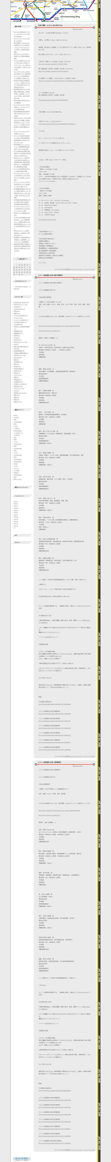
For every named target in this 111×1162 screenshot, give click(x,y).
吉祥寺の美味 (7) (19, 368)
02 (19, 264)
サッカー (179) (18, 318)
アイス (16, 442)
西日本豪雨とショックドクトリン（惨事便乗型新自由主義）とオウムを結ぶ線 (22, 147)
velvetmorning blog (70, 16)
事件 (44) (16, 364)
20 (29, 269)
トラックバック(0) (89, 269)
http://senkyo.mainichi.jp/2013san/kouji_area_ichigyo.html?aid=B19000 (59, 810)
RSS (16, 535)
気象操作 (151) (18, 333)
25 (24, 272)
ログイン (17, 542)
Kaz (15, 437)
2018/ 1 (16, 514)
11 (24, 267)
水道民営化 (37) (18, 382)
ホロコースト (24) (19, 388)
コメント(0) (79, 269)
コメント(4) (79, 756)
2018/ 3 (16, 510)
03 (22, 264)
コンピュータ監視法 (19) (21, 320)
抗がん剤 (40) (18, 357)
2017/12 (16, 517)
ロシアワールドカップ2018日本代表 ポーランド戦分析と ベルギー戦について (22, 184)
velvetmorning (18, 422)
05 (27, 264)
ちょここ (16, 468)
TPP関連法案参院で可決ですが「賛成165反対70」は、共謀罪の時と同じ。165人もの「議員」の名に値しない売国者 (22, 193)
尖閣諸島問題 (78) (19, 351)
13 (29, 267)
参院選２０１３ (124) (20, 393)
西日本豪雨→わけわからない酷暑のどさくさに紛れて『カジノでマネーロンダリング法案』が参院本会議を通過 (22, 47)
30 (19, 274)
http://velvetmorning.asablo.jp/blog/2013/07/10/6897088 (55, 713)
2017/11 (16, 519)
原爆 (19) (16, 397)
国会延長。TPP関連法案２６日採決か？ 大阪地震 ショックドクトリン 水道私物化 (22, 240)
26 (27, 272)
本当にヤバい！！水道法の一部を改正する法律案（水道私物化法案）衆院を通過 (22, 160)
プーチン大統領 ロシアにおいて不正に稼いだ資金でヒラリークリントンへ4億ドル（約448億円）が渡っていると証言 (22, 65)
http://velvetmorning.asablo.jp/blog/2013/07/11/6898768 (55, 749)
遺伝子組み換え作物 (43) (21, 346)
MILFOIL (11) (18, 340)
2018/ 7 (16, 501)
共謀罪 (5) (17, 335)
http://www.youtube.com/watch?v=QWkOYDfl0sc (53, 64)
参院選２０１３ (69, 269)
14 (14, 269)
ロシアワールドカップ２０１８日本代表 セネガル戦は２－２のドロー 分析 (22, 209)
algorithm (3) (17, 307)
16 (19, 269)
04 (24, 264)
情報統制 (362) (18, 331)
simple (15, 464)
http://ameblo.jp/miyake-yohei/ (47, 219)
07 (14, 267)
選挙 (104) (17, 395)
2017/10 (16, 521)
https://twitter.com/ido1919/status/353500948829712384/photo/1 (57, 124)
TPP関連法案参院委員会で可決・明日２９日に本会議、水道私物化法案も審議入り (22, 202)
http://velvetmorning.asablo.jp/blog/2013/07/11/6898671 (55, 742)
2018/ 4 (16, 508)
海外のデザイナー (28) (20, 342)
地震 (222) (17, 313)
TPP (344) (16, 348)
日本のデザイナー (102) (21, 304)
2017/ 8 (16, 526)
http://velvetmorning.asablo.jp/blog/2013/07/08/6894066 (55, 704)
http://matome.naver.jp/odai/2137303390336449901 (53, 100)
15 (16, 269)
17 (22, 269)
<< (18, 259)
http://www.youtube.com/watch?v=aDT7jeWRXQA (53, 71)
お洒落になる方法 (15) (20, 384)
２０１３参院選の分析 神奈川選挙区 (50, 275)
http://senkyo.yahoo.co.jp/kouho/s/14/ (49, 331)
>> (26, 259)
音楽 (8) (16, 360)
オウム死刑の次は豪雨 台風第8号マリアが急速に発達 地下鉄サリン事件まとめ (22, 153)
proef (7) (16, 344)
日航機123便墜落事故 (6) (21, 353)
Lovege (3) (17, 337)
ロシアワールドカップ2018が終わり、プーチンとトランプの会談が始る (22, 107)
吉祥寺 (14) (17, 366)
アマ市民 (16, 470)
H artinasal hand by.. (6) (20, 322)
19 (27, 269)
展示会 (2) (17, 373)
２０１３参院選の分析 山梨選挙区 (49, 762)
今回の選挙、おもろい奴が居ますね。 (51, 25)
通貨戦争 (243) (18, 386)
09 (19, 267)
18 (24, 269)
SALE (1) (16, 390)
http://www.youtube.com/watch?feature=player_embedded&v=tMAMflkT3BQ (61, 81)
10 (22, 267)
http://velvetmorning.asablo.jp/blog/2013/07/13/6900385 (55, 1143)
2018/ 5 (16, 506)
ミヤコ (16, 466)
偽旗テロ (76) (18, 401)
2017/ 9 (16, 523)
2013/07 (22, 259)
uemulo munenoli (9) (19, 309)
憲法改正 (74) (18, 379)
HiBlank (16, 472)
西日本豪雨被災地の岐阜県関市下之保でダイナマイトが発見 (22, 114)
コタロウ (16, 417)
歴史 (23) (16, 399)
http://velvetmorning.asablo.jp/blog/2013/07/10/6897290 (55, 721)
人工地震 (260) (18, 324)
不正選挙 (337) (18, 362)
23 (19, 272)
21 (14, 272)
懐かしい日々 (18, 479)
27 (29, 272)
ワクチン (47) (18, 375)
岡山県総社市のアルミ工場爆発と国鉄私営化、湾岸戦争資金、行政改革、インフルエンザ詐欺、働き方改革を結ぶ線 (22, 94)
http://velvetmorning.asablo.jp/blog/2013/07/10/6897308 (55, 728)
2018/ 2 (16, 512)
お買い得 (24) (18, 371)
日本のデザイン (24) (20, 355)
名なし (16, 415)
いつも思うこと (18, 433)
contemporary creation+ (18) (21, 302)
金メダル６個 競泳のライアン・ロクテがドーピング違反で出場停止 (22, 34)
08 (16, 267)
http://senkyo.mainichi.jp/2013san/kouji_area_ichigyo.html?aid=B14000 (59, 326)
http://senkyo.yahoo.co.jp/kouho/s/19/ (49, 815)
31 (22, 274)
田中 (15, 419)
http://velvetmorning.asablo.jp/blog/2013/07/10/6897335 (55, 735)
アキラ (16, 426)
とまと (16, 452)
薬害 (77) (16, 377)
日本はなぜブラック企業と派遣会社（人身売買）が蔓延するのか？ (22, 233)
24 (22, 272)
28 (14, 274)
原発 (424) (17, 311)
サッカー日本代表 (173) (21, 315)
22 (16, 272)
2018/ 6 (16, 503)
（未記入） (17, 428)
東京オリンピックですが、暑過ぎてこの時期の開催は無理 (22, 56)
